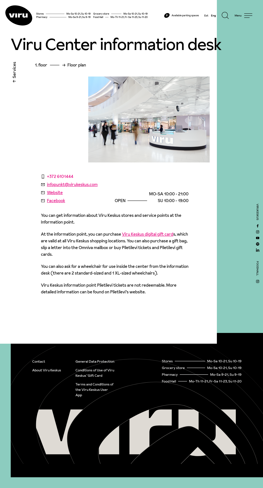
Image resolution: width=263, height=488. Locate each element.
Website (52, 192)
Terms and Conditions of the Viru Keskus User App (94, 389)
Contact (38, 361)
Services (14, 71)
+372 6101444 (57, 176)
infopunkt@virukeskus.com (69, 184)
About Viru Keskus (46, 370)
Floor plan (76, 65)
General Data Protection (94, 361)
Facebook (53, 200)
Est (206, 15)
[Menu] (243, 15)
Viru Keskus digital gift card (147, 234)
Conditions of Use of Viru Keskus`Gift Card (94, 373)
